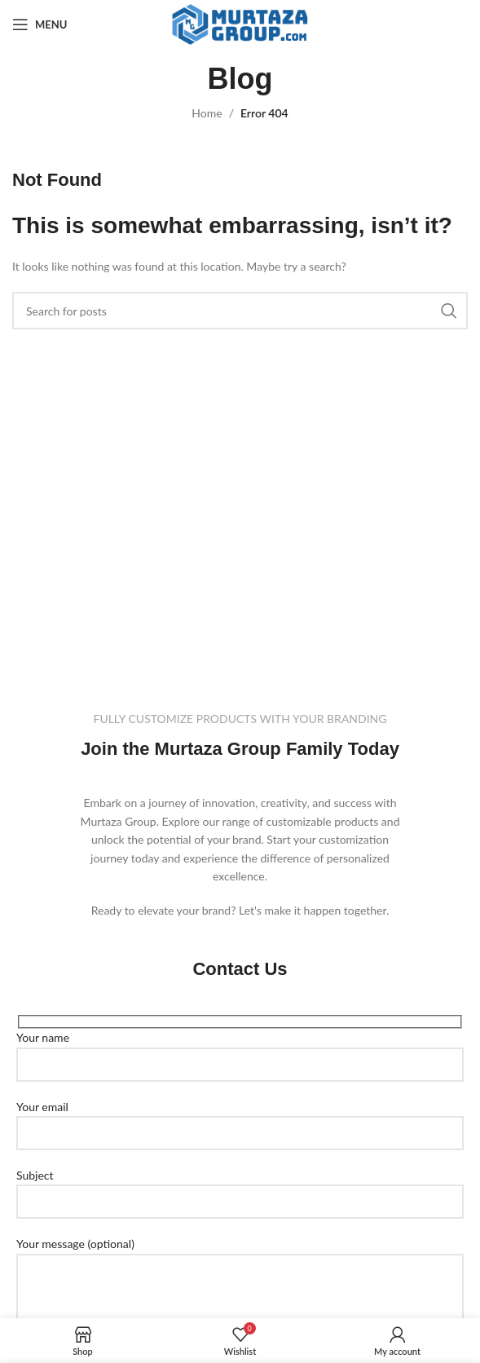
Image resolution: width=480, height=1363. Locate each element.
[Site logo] (240, 23)
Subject (240, 1187)
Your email (240, 1119)
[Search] (240, 310)
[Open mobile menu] (39, 24)
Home (207, 113)
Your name (240, 1050)
